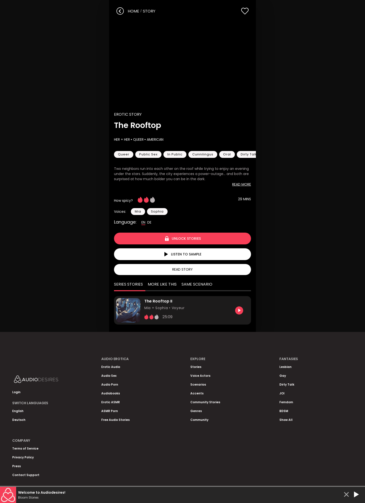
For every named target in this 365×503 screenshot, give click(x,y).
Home (133, 11)
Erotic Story (128, 114)
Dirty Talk (286, 384)
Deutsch (18, 420)
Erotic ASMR (110, 402)
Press (16, 466)
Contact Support (25, 475)
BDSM (283, 411)
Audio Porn (109, 384)
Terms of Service (25, 448)
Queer (138, 139)
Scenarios (198, 384)
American (154, 139)
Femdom (286, 402)
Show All (286, 420)
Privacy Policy (23, 457)
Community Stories (205, 402)
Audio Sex (108, 376)
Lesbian (285, 367)
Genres (196, 411)
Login (16, 392)
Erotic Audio (110, 367)
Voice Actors (200, 376)
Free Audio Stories (115, 420)
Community (199, 420)
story (149, 11)
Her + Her (122, 139)
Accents (197, 393)
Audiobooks (110, 393)
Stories (195, 367)
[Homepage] (49, 380)
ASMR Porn (109, 411)
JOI (282, 393)
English (17, 411)
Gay (282, 376)
